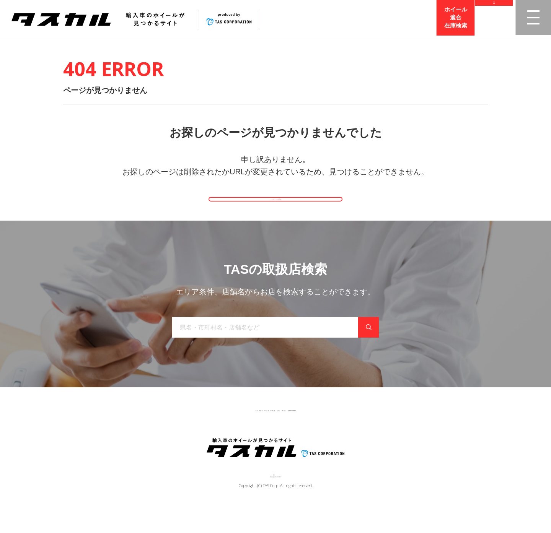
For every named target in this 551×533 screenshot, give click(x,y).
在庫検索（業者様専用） (387, 432)
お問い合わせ (333, 432)
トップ (145, 432)
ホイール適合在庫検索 (455, 19)
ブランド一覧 (213, 432)
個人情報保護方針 (289, 501)
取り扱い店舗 (257, 432)
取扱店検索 (494, 18)
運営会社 (252, 501)
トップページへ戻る (275, 208)
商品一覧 (175, 432)
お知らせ (295, 432)
